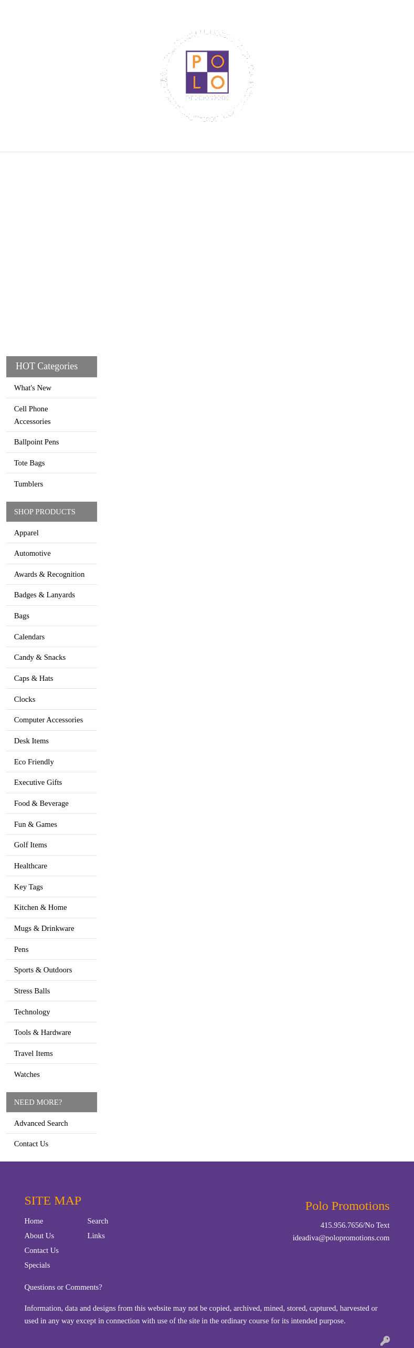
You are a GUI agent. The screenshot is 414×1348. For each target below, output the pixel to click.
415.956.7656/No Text (355, 1225)
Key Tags (28, 887)
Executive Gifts (38, 782)
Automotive (32, 553)
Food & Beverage (41, 803)
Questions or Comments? (63, 1287)
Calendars (29, 636)
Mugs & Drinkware (44, 928)
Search (276, 11)
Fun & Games (35, 824)
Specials (37, 1265)
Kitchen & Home (40, 907)
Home (20, 11)
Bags (21, 615)
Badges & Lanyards (44, 594)
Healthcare (30, 866)
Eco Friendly (34, 762)
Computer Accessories (48, 720)
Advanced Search (41, 1123)
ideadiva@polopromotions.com (341, 1237)
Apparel (26, 532)
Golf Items (30, 845)
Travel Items (33, 1053)
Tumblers (29, 484)
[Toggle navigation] (16, 139)
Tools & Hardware (42, 1032)
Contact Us (57, 11)
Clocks (25, 699)
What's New (32, 387)
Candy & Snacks (40, 657)
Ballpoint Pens (36, 442)
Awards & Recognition (49, 574)
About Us (40, 1235)
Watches (27, 1074)
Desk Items (31, 741)
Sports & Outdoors (43, 970)
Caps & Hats (34, 678)
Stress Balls (32, 991)
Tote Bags (29, 463)
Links (96, 1235)
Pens (21, 949)
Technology (32, 1012)
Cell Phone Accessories (32, 415)
